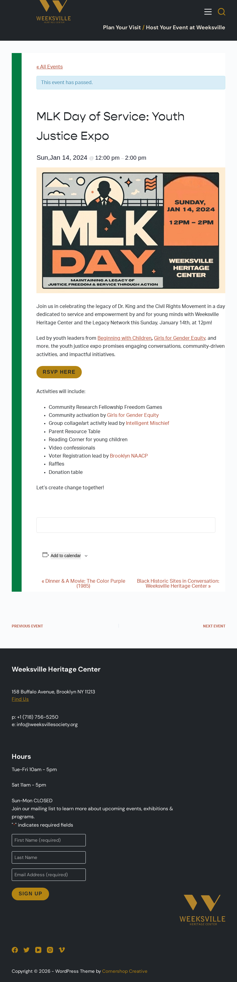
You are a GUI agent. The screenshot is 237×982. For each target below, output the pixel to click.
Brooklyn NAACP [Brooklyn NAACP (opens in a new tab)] (129, 456)
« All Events (49, 66)
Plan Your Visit (122, 27)
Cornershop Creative (125, 971)
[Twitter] (26, 950)
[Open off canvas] (208, 11)
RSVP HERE (59, 372)
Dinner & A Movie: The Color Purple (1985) (83, 584)
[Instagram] (50, 950)
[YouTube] (38, 950)
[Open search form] (221, 11)
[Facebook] (15, 950)
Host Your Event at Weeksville (185, 27)
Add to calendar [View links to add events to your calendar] (66, 555)
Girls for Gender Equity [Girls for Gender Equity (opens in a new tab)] (179, 338)
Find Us (20, 699)
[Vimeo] (62, 950)
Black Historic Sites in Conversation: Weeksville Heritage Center (178, 584)
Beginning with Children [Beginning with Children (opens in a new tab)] (125, 338)
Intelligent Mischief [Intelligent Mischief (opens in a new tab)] (147, 423)
